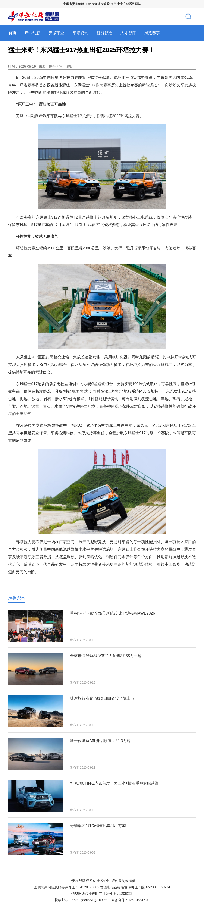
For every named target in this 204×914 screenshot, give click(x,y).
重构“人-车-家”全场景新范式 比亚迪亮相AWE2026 (112, 613)
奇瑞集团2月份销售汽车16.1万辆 (98, 826)
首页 (12, 33)
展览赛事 (152, 33)
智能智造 (104, 33)
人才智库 (128, 33)
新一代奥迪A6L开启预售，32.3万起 (100, 741)
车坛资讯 (80, 33)
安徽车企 (56, 33)
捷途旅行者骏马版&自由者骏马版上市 (102, 698)
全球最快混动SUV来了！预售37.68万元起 (105, 656)
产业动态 (32, 33)
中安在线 (75, 881)
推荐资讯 (16, 597)
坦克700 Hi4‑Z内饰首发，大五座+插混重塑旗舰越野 (114, 783)
